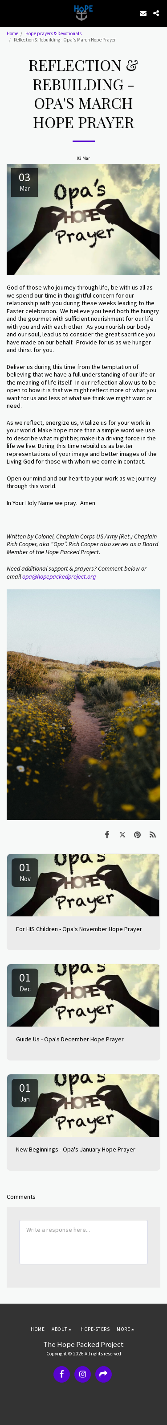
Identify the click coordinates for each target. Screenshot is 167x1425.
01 (25, 871)
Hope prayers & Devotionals (53, 33)
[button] (9, 12)
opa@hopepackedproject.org (59, 576)
